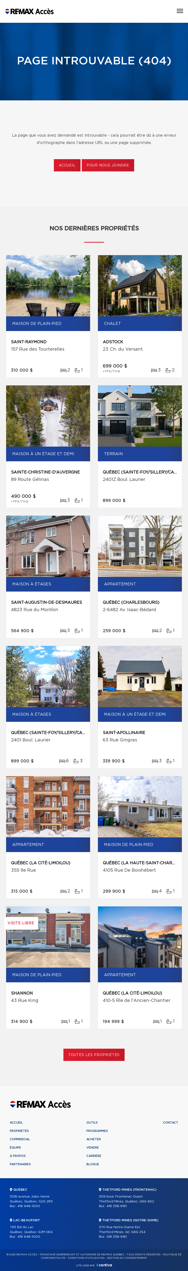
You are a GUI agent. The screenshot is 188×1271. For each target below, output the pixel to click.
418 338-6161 (116, 1206)
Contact (170, 1122)
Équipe (15, 1147)
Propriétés (19, 1130)
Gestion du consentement (127, 1258)
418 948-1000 (28, 1206)
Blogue (92, 1164)
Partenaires (20, 1164)
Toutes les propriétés (94, 1055)
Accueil (67, 165)
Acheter (93, 1139)
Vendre (92, 1147)
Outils (92, 1122)
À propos (18, 1155)
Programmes (97, 1130)
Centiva (104, 1265)
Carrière (93, 1155)
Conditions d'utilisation (86, 1258)
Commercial (20, 1139)
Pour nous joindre (108, 165)
